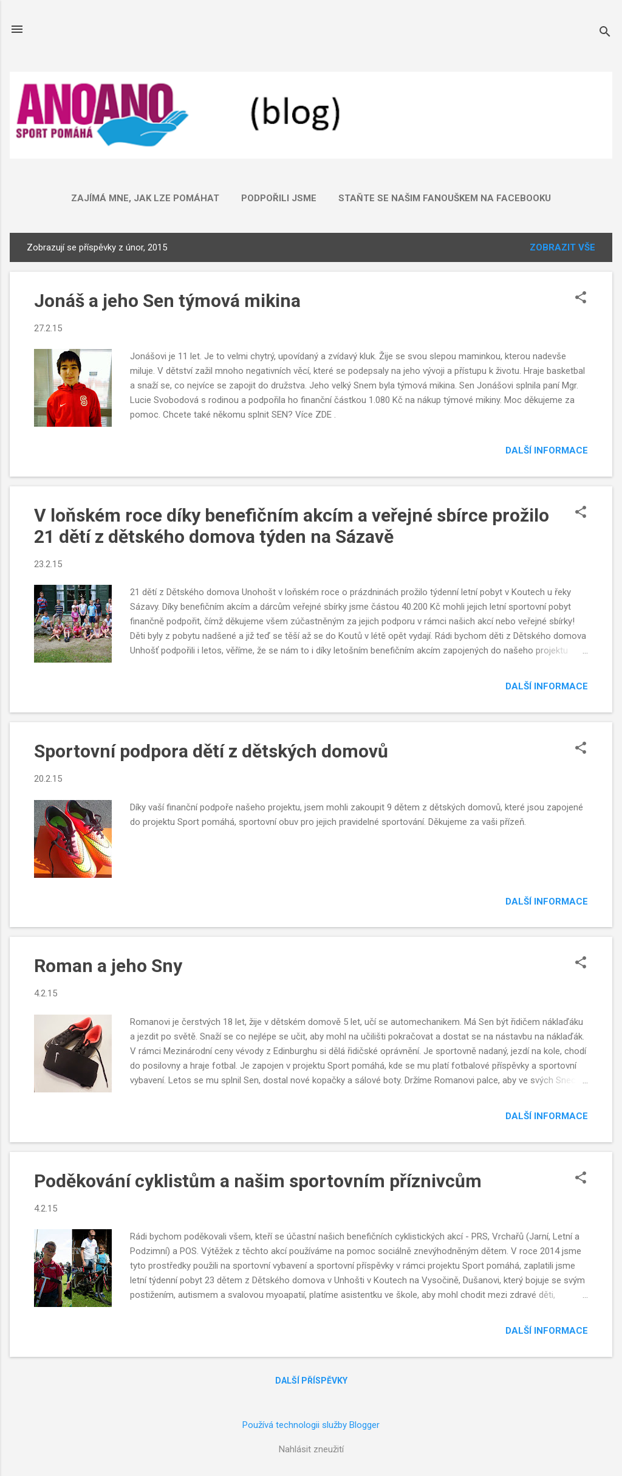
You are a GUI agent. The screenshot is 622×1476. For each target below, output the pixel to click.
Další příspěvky (311, 1380)
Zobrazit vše (562, 247)
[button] (580, 298)
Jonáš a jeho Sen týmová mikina (167, 300)
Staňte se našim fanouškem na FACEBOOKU (444, 198)
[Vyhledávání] (605, 33)
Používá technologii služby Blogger (311, 1424)
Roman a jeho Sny (108, 965)
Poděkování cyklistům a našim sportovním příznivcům (258, 1180)
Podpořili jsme (278, 198)
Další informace (546, 450)
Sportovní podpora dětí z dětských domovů (211, 751)
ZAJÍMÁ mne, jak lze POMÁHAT (145, 198)
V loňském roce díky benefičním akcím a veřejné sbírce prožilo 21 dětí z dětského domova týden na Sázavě (291, 526)
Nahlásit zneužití (311, 1449)
